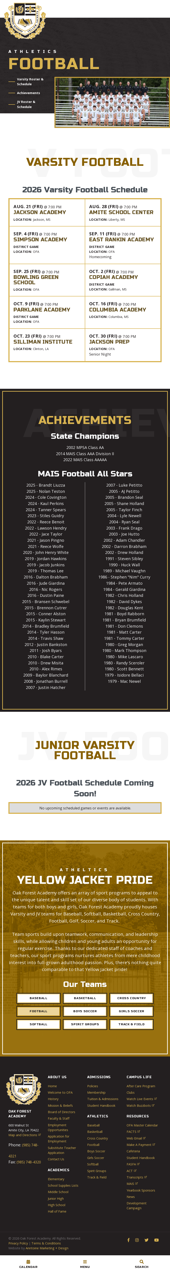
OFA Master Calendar (142, 1125)
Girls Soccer (95, 1158)
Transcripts (137, 1177)
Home (52, 1086)
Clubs (131, 1092)
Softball (93, 1164)
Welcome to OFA (60, 1092)
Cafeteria (133, 1151)
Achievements (28, 93)
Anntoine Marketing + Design (47, 1248)
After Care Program (141, 1086)
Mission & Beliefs (60, 1105)
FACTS (133, 1132)
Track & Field (131, 1024)
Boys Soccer (85, 1011)
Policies (92, 1086)
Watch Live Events (142, 1099)
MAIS (132, 1184)
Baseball (38, 998)
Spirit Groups (85, 1024)
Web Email (136, 1138)
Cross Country (131, 998)
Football (39, 1011)
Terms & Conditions (46, 1243)
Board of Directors (61, 1112)
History (53, 1099)
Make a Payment (141, 1145)
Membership (96, 1092)
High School (56, 1205)
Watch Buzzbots (140, 1105)
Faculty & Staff (59, 1118)
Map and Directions (24, 1135)
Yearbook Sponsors (141, 1190)
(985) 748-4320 (28, 1162)
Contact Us (56, 1159)
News (131, 1197)
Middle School (58, 1192)
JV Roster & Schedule (26, 104)
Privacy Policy (18, 1243)
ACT (131, 1171)
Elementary (56, 1179)
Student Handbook (101, 1105)
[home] (25, 20)
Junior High (56, 1198)
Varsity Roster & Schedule (30, 81)
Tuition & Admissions (102, 1099)
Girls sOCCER (131, 1011)
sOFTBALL (39, 1024)
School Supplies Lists (63, 1185)
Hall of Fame (57, 1211)
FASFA (133, 1164)
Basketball (85, 998)
